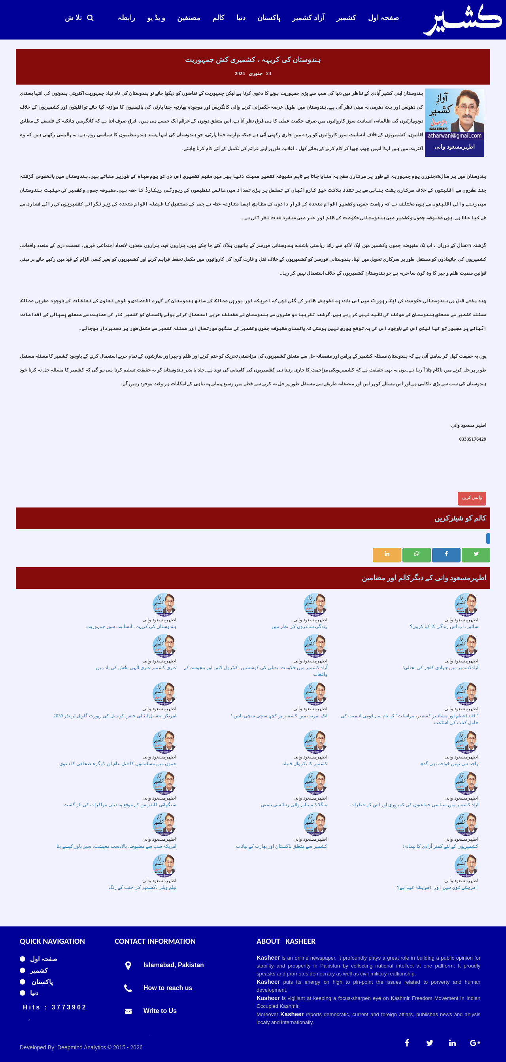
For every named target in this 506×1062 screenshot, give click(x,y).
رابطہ (126, 18)
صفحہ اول (383, 18)
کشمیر (346, 18)
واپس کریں (472, 497)
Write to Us (160, 1010)
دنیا (240, 18)
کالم (218, 18)
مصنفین (188, 18)
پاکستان (268, 18)
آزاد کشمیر (308, 18)
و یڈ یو (156, 18)
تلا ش (79, 18)
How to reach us (168, 988)
